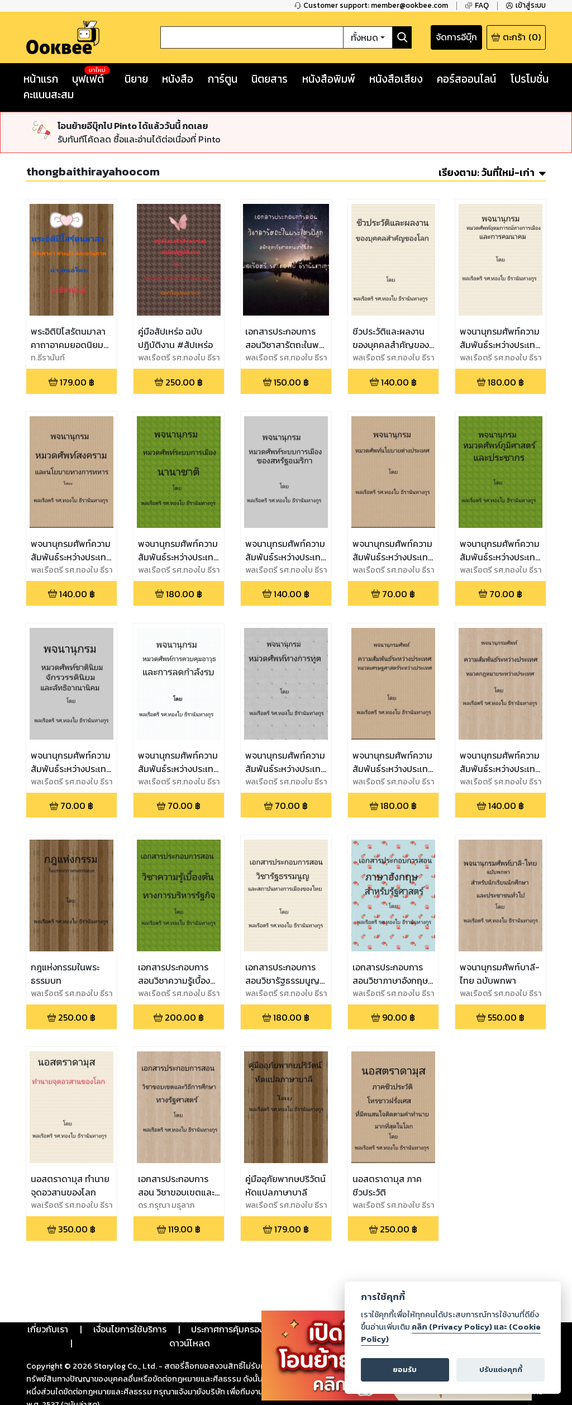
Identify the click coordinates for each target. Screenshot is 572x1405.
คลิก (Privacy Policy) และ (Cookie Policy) (451, 1333)
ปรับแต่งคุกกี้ (500, 1369)
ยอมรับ (405, 1369)
